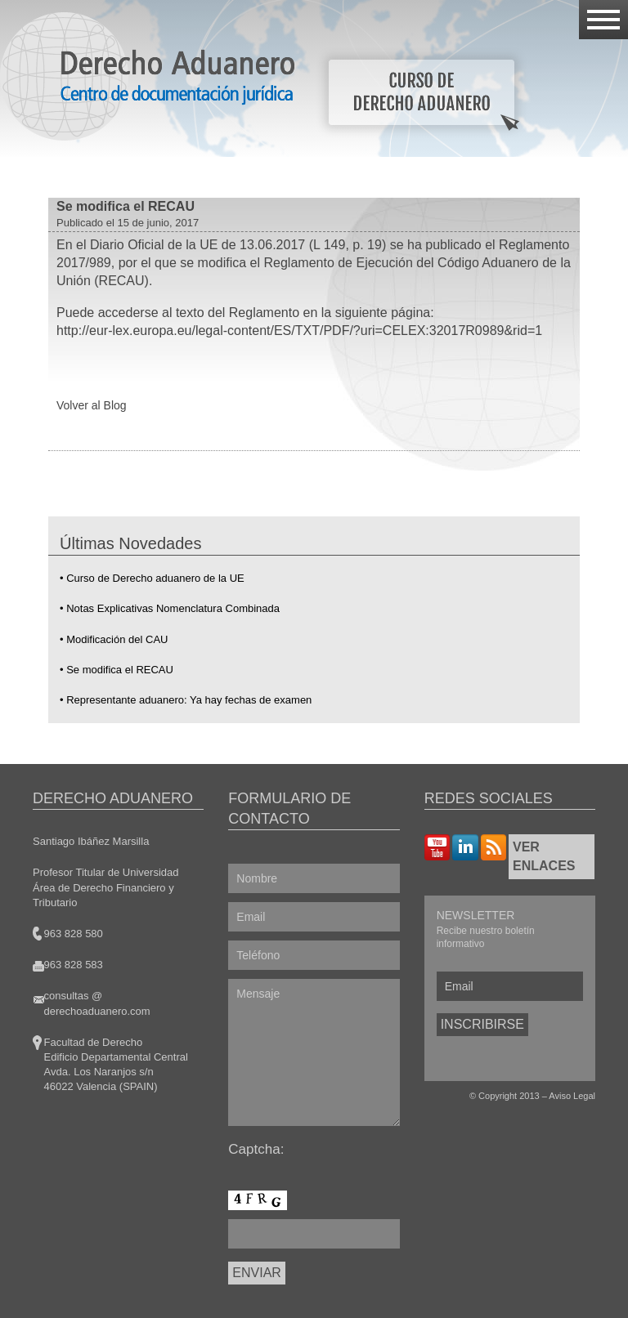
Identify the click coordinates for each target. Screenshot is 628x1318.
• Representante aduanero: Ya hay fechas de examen (186, 700)
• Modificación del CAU (114, 639)
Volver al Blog (91, 405)
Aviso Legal (572, 1096)
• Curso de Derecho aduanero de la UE (152, 578)
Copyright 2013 (509, 1096)
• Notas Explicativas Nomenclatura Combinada (170, 608)
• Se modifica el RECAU (116, 669)
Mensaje (313, 1052)
